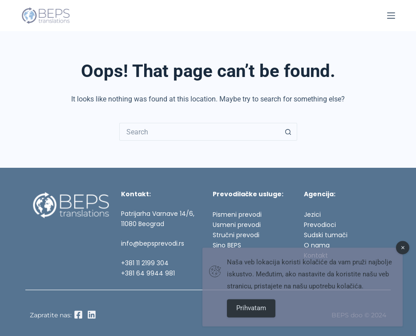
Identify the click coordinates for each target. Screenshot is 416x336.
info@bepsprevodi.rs (152, 243)
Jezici (312, 214)
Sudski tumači (325, 235)
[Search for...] (199, 132)
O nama (317, 245)
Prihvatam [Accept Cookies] (251, 312)
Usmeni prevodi (237, 224)
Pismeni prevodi (237, 214)
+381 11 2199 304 (145, 263)
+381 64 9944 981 (148, 273)
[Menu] (391, 16)
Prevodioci (320, 224)
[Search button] (288, 132)
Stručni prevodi (236, 235)
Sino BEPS (227, 245)
